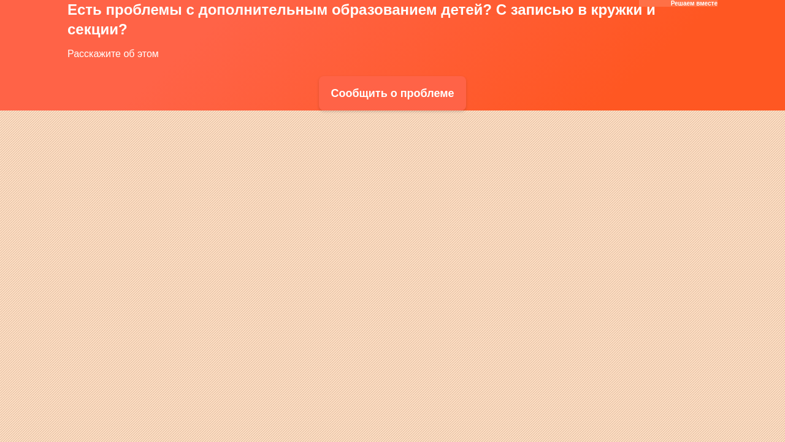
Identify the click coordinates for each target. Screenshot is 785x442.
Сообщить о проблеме (392, 93)
